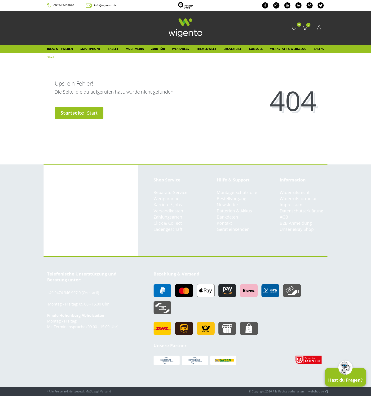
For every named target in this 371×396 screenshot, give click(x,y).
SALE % (319, 49)
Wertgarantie (166, 198)
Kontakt (224, 223)
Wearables (180, 49)
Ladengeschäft (168, 229)
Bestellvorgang (231, 198)
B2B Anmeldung (296, 223)
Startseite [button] (79, 113)
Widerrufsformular (298, 198)
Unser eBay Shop (297, 229)
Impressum (291, 204)
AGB (284, 217)
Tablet (113, 49)
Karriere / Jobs (168, 204)
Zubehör (158, 49)
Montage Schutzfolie (237, 192)
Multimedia (135, 49)
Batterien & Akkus (234, 211)
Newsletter (227, 204)
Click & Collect (168, 223)
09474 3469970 (63, 5)
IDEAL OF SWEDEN (60, 49)
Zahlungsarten (168, 217)
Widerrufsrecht (294, 192)
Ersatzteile (233, 49)
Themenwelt (206, 49)
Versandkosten (168, 211)
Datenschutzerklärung (301, 211)
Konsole (256, 49)
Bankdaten (227, 217)
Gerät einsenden (233, 229)
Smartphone (90, 49)
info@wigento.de (105, 5)
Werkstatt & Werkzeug (288, 49)
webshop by (316, 391)
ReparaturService (170, 192)
